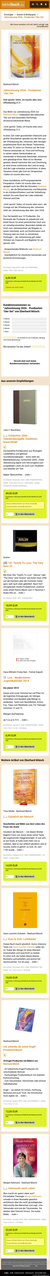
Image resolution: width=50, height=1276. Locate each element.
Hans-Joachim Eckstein (14, 933)
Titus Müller (9, 811)
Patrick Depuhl (36, 672)
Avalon (6, 557)
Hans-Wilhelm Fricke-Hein (15, 672)
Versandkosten (42, 26)
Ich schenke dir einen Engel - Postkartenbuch (20, 1048)
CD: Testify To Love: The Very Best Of (23, 564)
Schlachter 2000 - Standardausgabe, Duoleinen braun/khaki (20, 439)
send (13, 4)
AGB (11, 1273)
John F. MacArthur (12, 430)
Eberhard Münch (11, 84)
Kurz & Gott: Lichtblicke (22, 939)
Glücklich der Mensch (20, 816)
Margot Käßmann (11, 1182)
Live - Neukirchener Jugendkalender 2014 (16, 679)
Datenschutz (19, 1273)
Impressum (29, 1273)
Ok (36, 1267)
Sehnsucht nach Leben (21, 1188)
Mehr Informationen (21, 1267)
